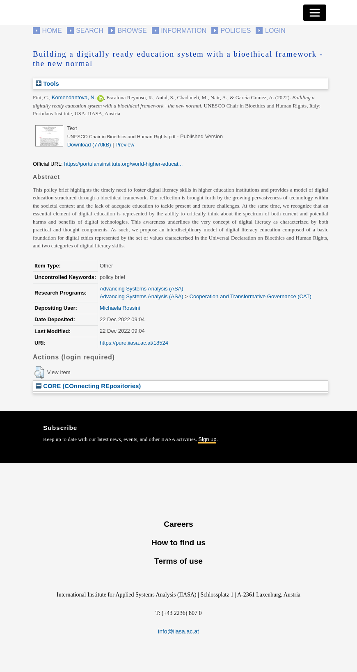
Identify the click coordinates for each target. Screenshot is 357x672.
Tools (47, 83)
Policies (236, 30)
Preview (124, 145)
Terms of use (178, 561)
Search (89, 30)
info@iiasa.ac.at (178, 631)
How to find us (178, 542)
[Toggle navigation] (314, 13)
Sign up (207, 439)
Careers (178, 524)
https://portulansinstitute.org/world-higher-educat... (123, 164)
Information (183, 30)
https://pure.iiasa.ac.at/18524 (134, 343)
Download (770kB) (89, 145)
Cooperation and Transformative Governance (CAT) (250, 296)
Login (275, 30)
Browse (131, 30)
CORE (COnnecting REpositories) (88, 385)
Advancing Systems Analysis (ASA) (141, 289)
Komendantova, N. (74, 97)
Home (52, 30)
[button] (39, 372)
